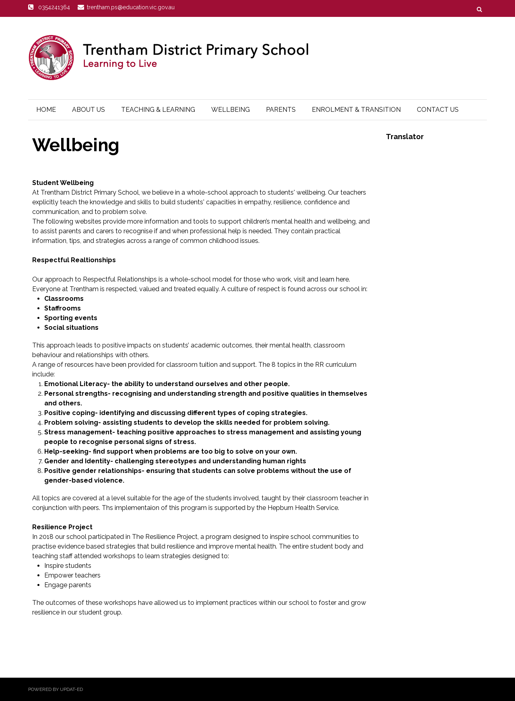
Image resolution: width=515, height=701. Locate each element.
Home (46, 109)
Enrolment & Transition (356, 109)
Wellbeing (230, 109)
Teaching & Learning (158, 109)
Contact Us (438, 109)
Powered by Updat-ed (55, 689)
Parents (281, 109)
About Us (88, 109)
